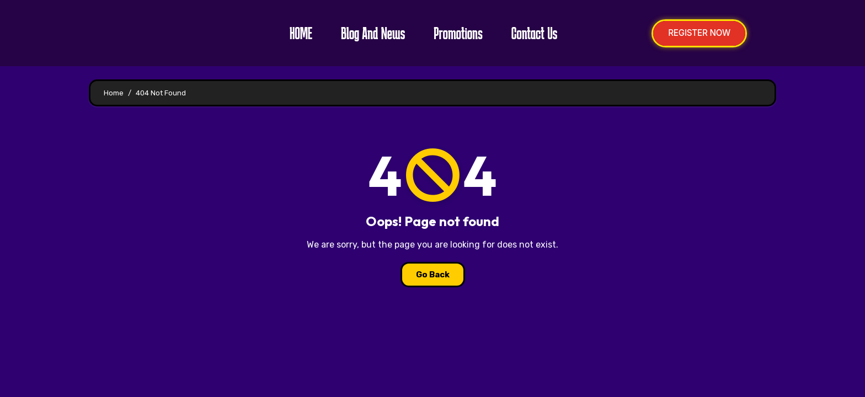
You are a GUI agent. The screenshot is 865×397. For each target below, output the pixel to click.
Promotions (453, 33)
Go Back (433, 275)
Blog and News (369, 33)
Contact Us (530, 33)
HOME (296, 33)
